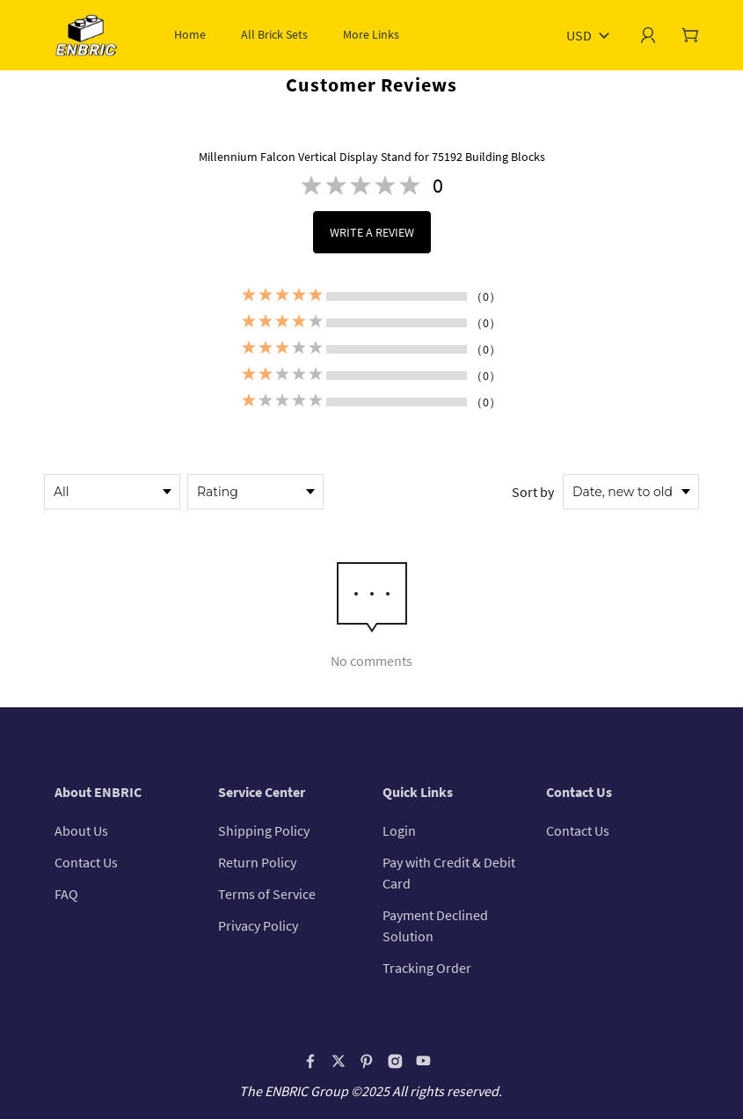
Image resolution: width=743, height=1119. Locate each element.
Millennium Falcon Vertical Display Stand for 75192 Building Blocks (372, 157)
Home (190, 34)
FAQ (66, 894)
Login (399, 830)
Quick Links (417, 792)
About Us (81, 830)
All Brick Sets (274, 34)
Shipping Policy (264, 830)
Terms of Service (267, 894)
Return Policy (257, 862)
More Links (371, 34)
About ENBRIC (98, 792)
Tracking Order (426, 967)
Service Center (261, 792)
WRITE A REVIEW (372, 232)
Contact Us (86, 862)
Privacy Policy (258, 925)
